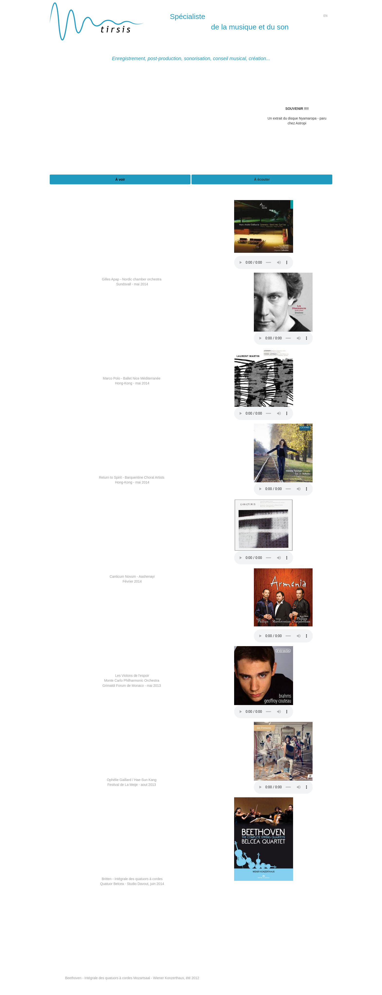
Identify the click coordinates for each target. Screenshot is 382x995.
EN (325, 16)
